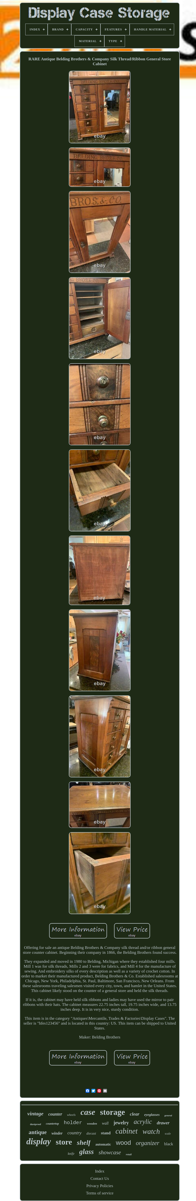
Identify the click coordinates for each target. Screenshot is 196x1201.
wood (123, 1142)
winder (57, 1133)
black (168, 1144)
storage (112, 1112)
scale (168, 1133)
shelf (83, 1142)
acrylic (143, 1121)
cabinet (127, 1131)
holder (73, 1123)
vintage (35, 1113)
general (168, 1115)
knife (71, 1154)
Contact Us (99, 1178)
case (87, 1112)
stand (106, 1133)
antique (38, 1132)
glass (86, 1152)
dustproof (35, 1124)
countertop (52, 1123)
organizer (147, 1143)
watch (151, 1131)
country (74, 1132)
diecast (91, 1133)
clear (134, 1114)
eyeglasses (152, 1115)
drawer (163, 1122)
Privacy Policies (99, 1185)
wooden (92, 1123)
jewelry (121, 1122)
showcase (110, 1152)
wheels (71, 1115)
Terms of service (99, 1193)
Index (100, 1171)
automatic (103, 1144)
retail (129, 1154)
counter (55, 1114)
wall (105, 1123)
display (38, 1141)
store (64, 1141)
